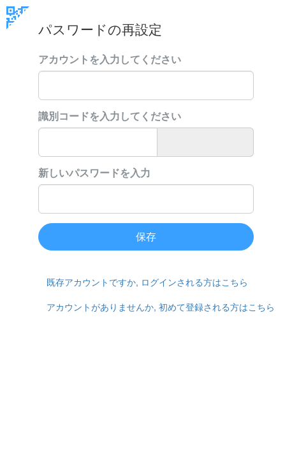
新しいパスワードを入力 (94, 173)
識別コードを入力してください (109, 116)
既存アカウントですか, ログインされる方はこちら (147, 282)
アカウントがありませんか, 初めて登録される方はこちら (150, 307)
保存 (146, 236)
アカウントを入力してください (109, 59)
